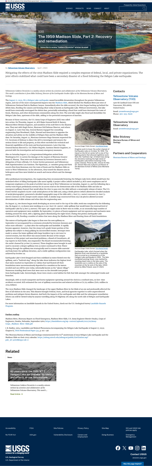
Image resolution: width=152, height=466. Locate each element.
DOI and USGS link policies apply (133, 429)
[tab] (9, 357)
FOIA (32, 428)
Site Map (105, 428)
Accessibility (10, 428)
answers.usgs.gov (140, 458)
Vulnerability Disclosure (63, 435)
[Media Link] (93, 132)
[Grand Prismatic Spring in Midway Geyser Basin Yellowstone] (76, 38)
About (106, 8)
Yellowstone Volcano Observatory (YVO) (125, 98)
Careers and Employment (83, 436)
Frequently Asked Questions (135, 5)
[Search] (144, 8)
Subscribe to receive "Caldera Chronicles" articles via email (64, 47)
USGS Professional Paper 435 (27, 331)
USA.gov (33, 435)
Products (79, 8)
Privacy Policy (83, 428)
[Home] (14, 10)
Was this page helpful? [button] (132, 464)
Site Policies (58, 428)
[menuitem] (69, 7)
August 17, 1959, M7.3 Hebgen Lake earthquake (29, 100)
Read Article (15, 394)
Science (69, 8)
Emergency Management (131, 436)
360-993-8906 (125, 114)
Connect (97, 8)
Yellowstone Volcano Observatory (21, 68)
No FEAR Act (10, 435)
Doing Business (108, 435)
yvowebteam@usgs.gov (129, 111)
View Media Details (102, 146)
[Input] (133, 8)
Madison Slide (61, 103)
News (89, 8)
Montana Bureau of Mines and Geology (129, 157)
